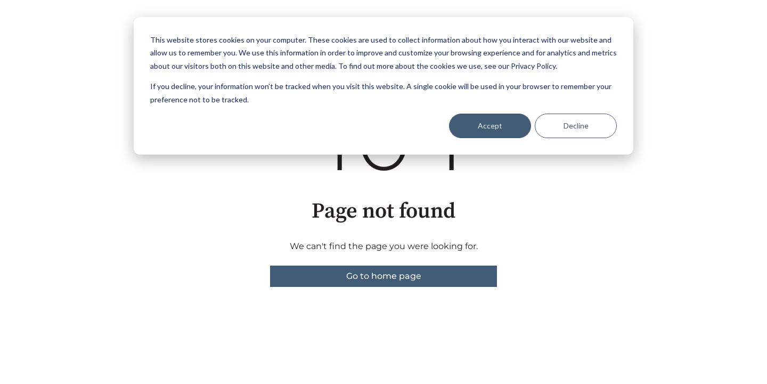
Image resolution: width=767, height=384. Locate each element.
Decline (576, 125)
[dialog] (383, 86)
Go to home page (383, 276)
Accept (490, 125)
